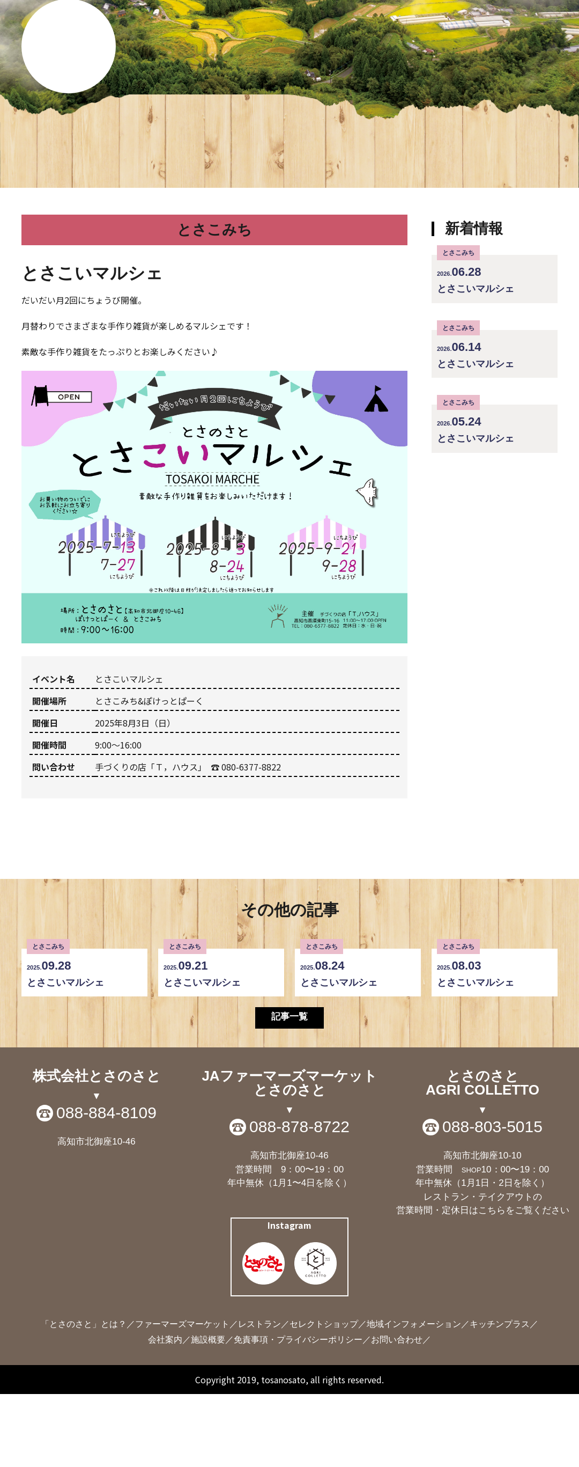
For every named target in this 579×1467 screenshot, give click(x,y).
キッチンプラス (500, 1397)
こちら (492, 1283)
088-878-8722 (299, 1200)
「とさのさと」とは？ (84, 1397)
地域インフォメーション (414, 1397)
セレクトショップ (324, 1397)
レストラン (259, 1397)
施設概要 (208, 1412)
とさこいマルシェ (494, 344)
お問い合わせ (396, 1412)
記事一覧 (289, 1088)
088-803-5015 (492, 1200)
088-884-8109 (106, 1186)
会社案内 (165, 1412)
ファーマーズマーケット (182, 1397)
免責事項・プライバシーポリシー (298, 1412)
